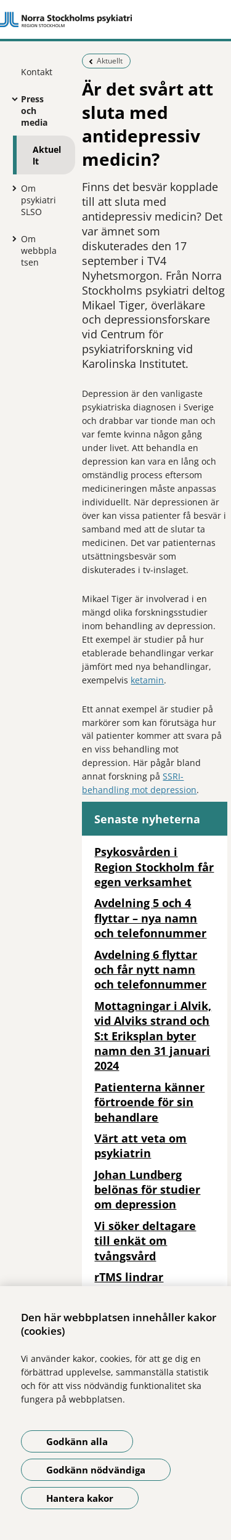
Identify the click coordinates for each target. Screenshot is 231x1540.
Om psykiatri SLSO (38, 200)
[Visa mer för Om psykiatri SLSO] (12, 188)
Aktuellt (47, 155)
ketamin (147, 680)
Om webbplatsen (39, 250)
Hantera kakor (79, 1498)
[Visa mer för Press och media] (12, 98)
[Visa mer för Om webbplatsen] (12, 238)
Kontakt (36, 72)
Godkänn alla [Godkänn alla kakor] (77, 1441)
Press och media (34, 110)
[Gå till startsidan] (115, 20)
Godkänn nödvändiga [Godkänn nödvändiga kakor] (95, 1470)
